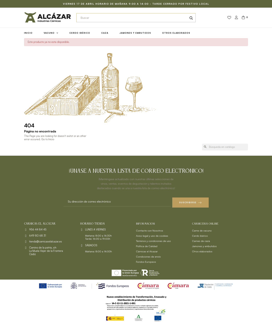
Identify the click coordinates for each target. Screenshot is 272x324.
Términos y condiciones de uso (153, 239)
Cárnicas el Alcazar (147, 250)
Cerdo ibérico (200, 234)
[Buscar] (225, 147)
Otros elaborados (202, 250)
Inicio (51, 139)
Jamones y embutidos (204, 245)
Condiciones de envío (148, 255)
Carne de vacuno (202, 229)
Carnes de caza (201, 239)
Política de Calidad (146, 245)
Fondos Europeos (146, 260)
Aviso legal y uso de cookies (152, 234)
